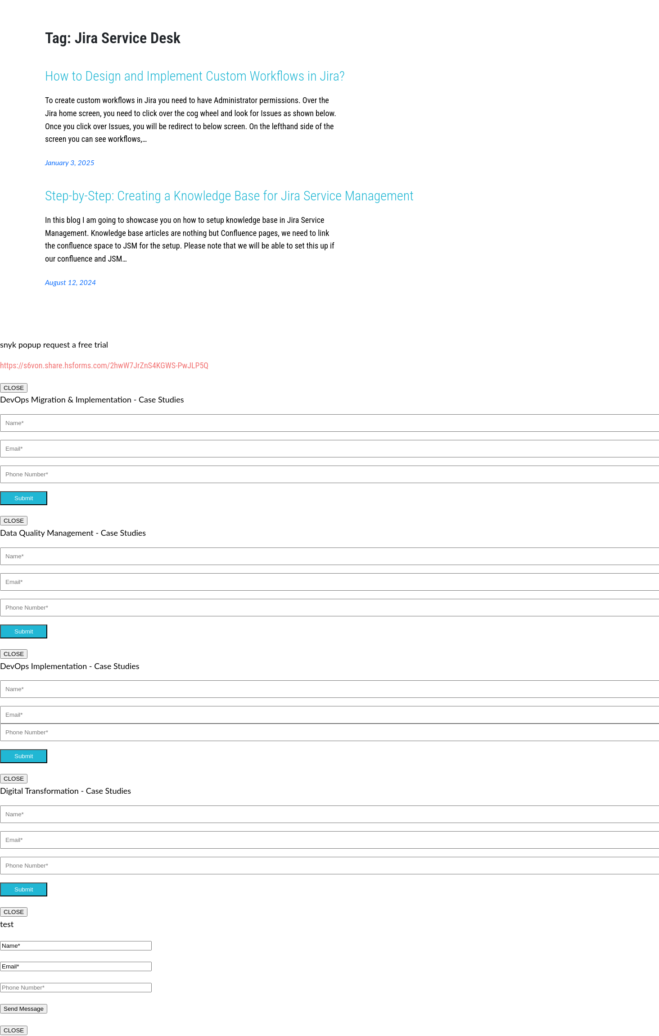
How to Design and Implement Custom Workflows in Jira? (195, 76)
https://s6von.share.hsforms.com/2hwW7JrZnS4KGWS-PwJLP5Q (104, 365)
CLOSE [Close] (14, 388)
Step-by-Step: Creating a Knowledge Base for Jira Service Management (229, 196)
